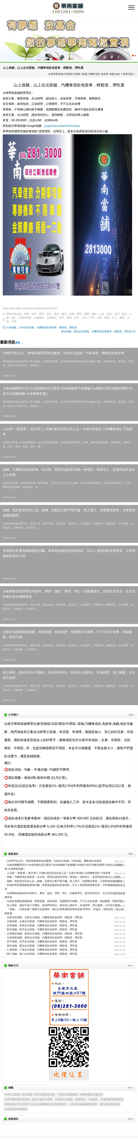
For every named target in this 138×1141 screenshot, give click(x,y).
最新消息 (128, 74)
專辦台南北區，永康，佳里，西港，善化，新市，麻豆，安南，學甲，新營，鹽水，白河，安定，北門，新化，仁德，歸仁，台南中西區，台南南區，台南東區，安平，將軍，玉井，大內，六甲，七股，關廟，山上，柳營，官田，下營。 (69, 317)
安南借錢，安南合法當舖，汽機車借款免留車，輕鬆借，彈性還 (42, 925)
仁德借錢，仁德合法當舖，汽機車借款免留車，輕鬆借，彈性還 (42, 949)
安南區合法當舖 (64, 1099)
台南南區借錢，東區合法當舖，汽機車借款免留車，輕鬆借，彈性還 (44, 937)
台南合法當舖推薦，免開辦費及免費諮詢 (80, 1094)
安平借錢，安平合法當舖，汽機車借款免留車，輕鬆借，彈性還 (42, 941)
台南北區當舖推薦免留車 (83, 1104)
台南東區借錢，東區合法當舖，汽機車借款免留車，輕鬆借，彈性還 (44, 933)
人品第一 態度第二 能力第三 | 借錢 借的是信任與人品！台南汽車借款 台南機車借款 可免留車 (68, 431)
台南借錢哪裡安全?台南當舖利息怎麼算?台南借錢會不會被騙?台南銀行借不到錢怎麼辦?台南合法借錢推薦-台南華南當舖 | (68, 391)
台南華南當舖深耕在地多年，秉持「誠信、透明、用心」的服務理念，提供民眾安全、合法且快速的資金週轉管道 (69, 594)
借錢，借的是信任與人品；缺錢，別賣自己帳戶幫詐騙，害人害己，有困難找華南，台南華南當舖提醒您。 (69, 512)
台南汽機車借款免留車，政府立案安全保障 (28, 1099)
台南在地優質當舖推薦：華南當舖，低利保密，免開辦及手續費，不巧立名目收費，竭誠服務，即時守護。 (67, 634)
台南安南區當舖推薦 (15, 1109)
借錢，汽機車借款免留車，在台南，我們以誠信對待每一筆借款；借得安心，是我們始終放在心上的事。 (69, 472)
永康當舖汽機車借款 (112, 1099)
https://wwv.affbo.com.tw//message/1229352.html (30, 308)
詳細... (131, 714)
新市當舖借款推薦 (110, 1104)
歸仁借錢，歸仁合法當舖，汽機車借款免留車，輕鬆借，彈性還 (42, 953)
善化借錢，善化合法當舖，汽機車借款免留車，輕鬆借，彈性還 (42, 945)
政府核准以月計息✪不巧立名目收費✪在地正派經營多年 (35, 1104)
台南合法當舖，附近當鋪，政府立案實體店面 (29, 1094)
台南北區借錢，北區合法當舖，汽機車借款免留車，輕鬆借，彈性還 (44, 917)
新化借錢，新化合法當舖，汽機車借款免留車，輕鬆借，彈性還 (96, 331)
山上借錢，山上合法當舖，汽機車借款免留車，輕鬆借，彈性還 (43, 67)
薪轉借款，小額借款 (86, 1099)
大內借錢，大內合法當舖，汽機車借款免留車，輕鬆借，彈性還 (41, 327)
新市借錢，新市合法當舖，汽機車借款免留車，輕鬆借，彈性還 (42, 929)
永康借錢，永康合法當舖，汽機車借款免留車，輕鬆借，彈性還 (42, 921)
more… (131, 965)
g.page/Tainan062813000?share (62, 125)
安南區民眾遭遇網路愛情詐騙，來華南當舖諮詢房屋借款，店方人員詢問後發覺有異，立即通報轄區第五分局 (69, 553)
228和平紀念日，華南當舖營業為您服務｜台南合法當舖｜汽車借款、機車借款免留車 (64, 353)
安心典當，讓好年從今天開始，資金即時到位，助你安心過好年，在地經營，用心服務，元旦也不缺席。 (69, 675)
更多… (19, 342)
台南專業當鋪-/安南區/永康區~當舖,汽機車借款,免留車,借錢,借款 (84, 74)
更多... (131, 854)
